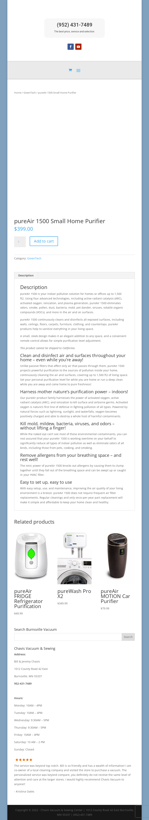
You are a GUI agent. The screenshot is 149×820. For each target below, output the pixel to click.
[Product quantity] (20, 241)
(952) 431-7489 (74, 25)
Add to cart (44, 241)
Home (17, 92)
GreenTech (29, 92)
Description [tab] (26, 275)
